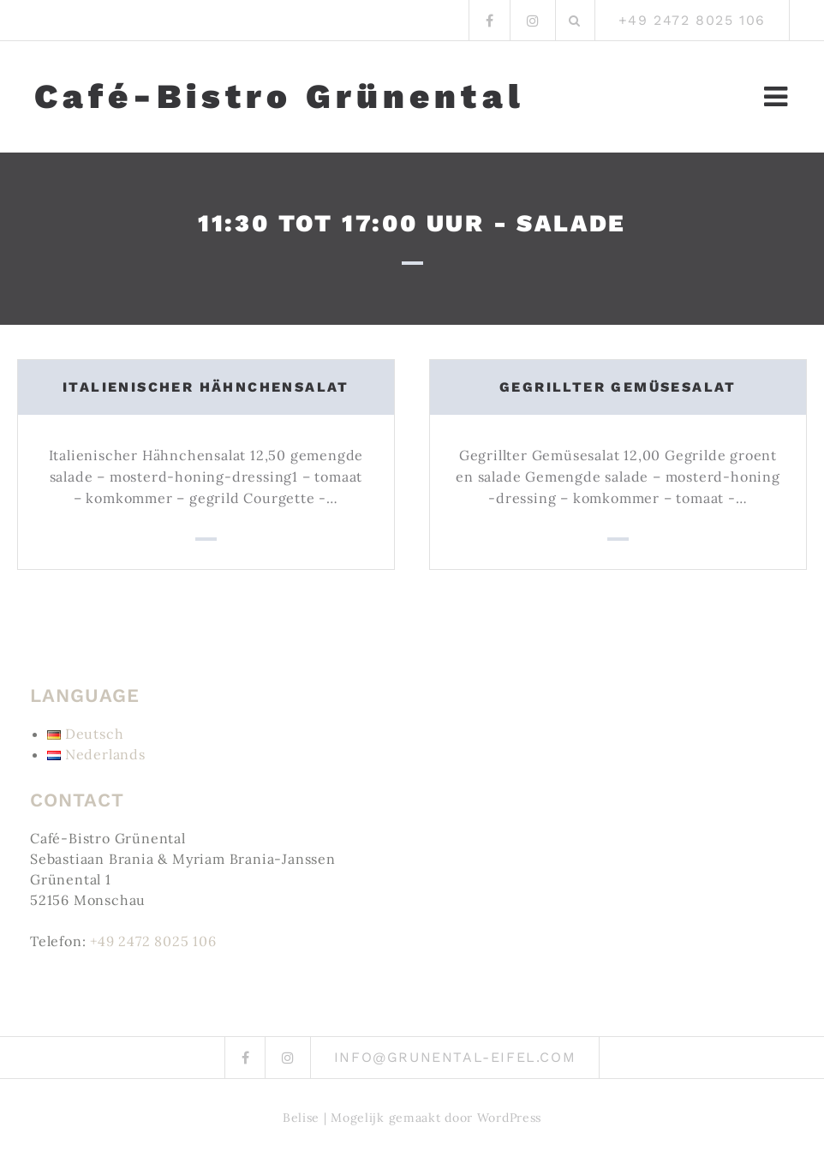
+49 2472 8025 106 (153, 941)
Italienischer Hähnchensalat (206, 387)
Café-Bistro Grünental (279, 97)
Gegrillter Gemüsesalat (618, 387)
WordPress (509, 1117)
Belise (301, 1117)
